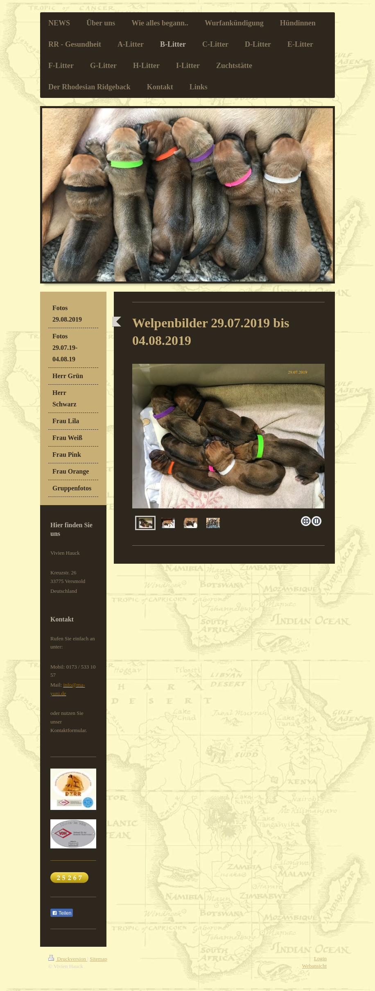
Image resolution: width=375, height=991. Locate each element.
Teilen (61, 913)
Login (320, 958)
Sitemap (98, 959)
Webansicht (314, 966)
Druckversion (67, 959)
